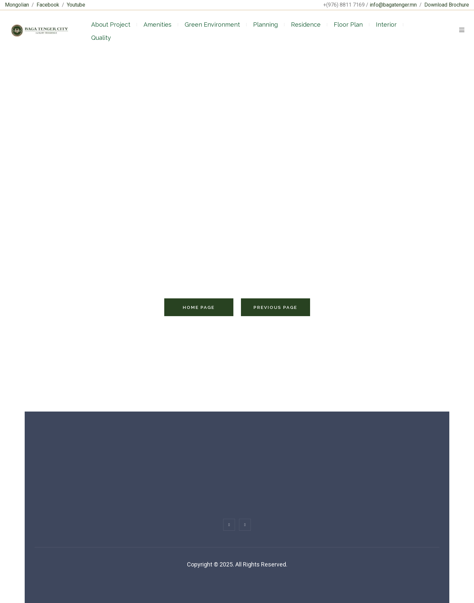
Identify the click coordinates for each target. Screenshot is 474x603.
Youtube (76, 5)
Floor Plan (348, 24)
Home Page (199, 307)
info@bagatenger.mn (393, 5)
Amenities (157, 24)
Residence (306, 24)
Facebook (48, 5)
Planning (265, 24)
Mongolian (17, 5)
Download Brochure (446, 5)
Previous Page (275, 307)
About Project (110, 24)
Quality (101, 37)
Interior (386, 24)
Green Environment (212, 24)
